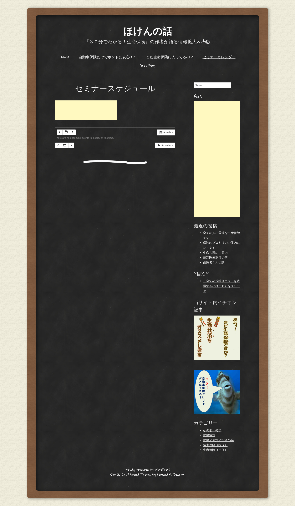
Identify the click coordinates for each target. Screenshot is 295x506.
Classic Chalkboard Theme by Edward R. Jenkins (147, 474)
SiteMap (147, 65)
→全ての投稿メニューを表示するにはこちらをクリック (221, 286)
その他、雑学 (212, 430)
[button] (165, 145)
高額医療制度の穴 (215, 257)
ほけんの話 (147, 30)
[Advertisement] (86, 110)
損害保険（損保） (215, 445)
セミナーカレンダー (219, 56)
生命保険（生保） (215, 450)
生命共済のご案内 (215, 253)
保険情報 (209, 435)
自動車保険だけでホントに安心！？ (108, 56)
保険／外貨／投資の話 (218, 440)
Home (64, 56)
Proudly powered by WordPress (147, 469)
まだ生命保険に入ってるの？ (170, 56)
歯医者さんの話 (214, 262)
